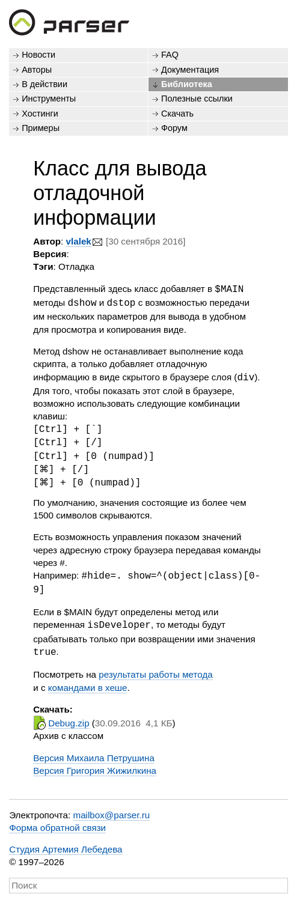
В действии (44, 84)
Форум (174, 128)
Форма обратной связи (57, 824)
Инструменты (49, 98)
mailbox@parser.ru (111, 811)
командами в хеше (87, 684)
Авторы (37, 69)
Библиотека (186, 84)
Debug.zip (68, 719)
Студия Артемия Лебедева (65, 846)
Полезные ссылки (197, 98)
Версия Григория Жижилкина (94, 767)
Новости (38, 54)
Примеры (41, 128)
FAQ (170, 54)
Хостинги (40, 113)
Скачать (177, 113)
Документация (190, 69)
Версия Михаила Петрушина (94, 754)
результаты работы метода (156, 671)
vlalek (78, 241)
